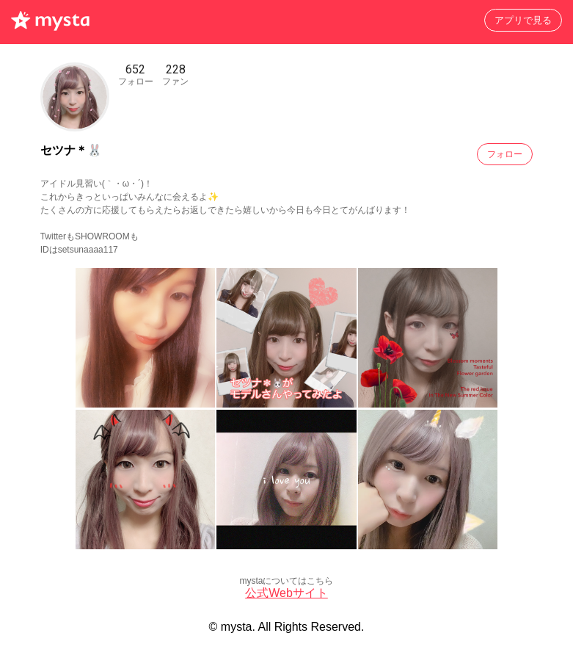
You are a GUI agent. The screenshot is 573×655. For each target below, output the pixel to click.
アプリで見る (523, 20)
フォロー (504, 154)
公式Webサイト (286, 593)
